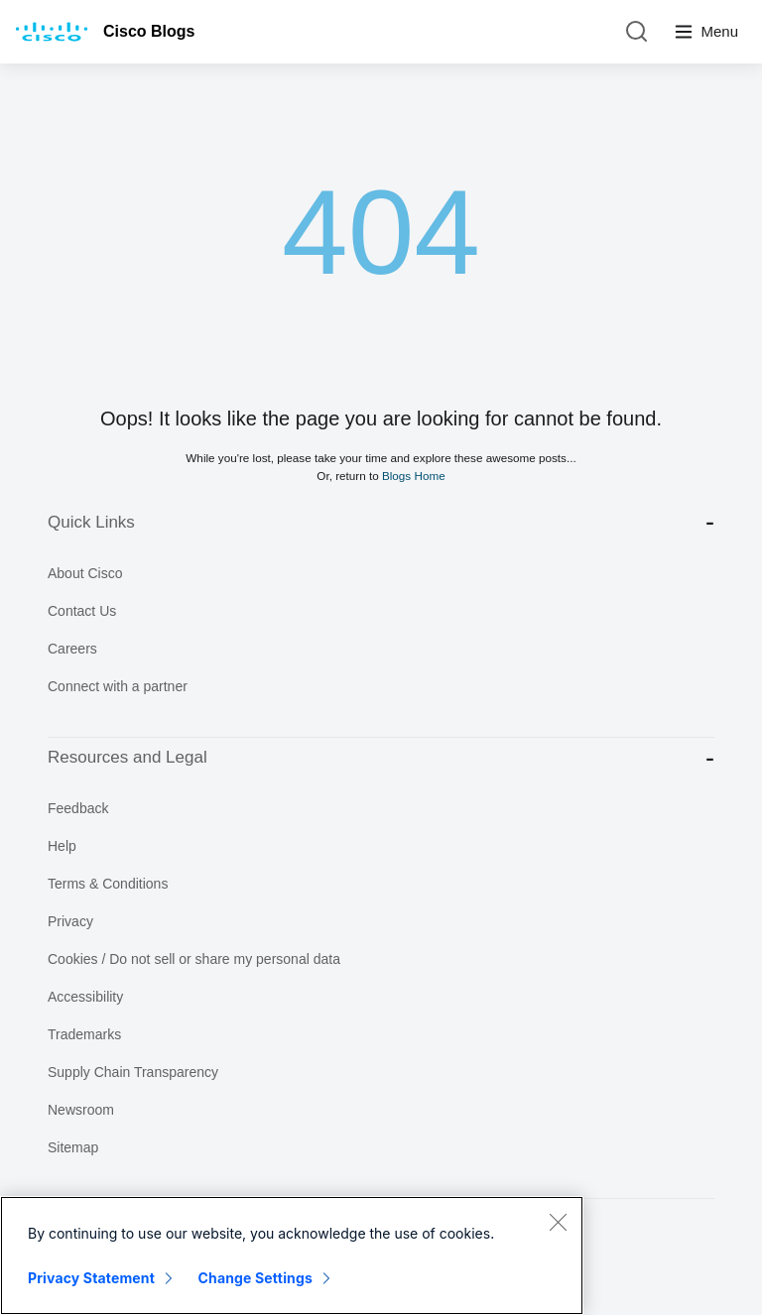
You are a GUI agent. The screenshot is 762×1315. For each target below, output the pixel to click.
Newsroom (81, 1110)
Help (62, 846)
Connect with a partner (118, 686)
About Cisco (85, 573)
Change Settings (255, 1277)
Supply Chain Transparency (133, 1072)
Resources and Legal (381, 758)
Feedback (78, 808)
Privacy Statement (91, 1277)
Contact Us (82, 611)
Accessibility (85, 997)
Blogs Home (413, 475)
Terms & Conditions (108, 884)
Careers (72, 649)
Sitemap (73, 1147)
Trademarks (84, 1034)
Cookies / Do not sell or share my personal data (194, 959)
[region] (291, 1255)
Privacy (70, 921)
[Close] (558, 1222)
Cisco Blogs (148, 31)
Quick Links (381, 522)
